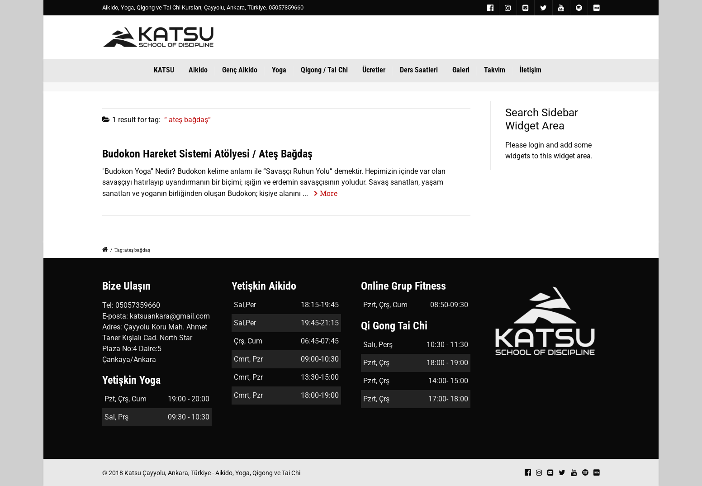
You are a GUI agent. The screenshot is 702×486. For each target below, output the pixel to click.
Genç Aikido (239, 70)
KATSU (164, 70)
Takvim (494, 70)
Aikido (198, 70)
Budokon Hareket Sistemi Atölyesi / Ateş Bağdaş (207, 154)
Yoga (279, 70)
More (328, 193)
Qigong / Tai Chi (324, 70)
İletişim (530, 70)
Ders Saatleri (419, 70)
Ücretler (373, 70)
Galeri (461, 70)
